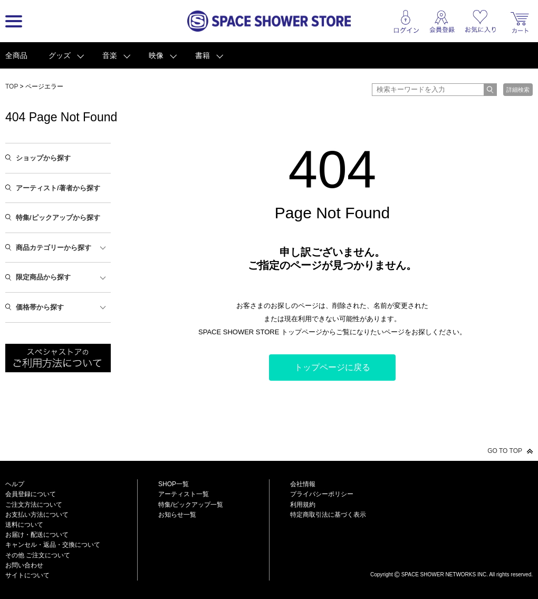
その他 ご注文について (37, 555)
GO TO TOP (504, 451)
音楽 (109, 55)
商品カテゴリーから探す (53, 248)
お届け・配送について (37, 534)
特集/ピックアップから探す (58, 217)
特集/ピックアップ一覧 (190, 504)
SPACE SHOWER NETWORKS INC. (444, 574)
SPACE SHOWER (451, 557)
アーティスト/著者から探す (58, 188)
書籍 (202, 55)
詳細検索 (518, 89)
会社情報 (302, 484)
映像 (156, 55)
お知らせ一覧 (177, 514)
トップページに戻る (332, 367)
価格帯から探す (40, 307)
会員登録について (30, 494)
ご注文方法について (33, 504)
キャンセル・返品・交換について (52, 544)
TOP (11, 86)
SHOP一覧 (173, 484)
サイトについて (27, 575)
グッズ (60, 55)
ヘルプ (14, 484)
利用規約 (302, 504)
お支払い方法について (37, 514)
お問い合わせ (24, 565)
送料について (24, 524)
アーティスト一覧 (183, 494)
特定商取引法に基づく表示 (328, 514)
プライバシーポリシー (321, 494)
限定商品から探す (43, 277)
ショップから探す (43, 158)
